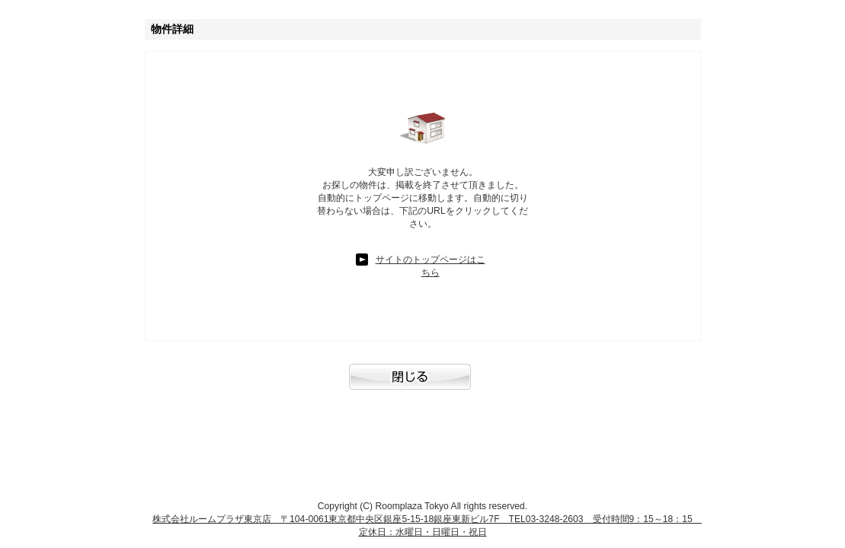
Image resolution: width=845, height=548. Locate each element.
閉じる (423, 384)
